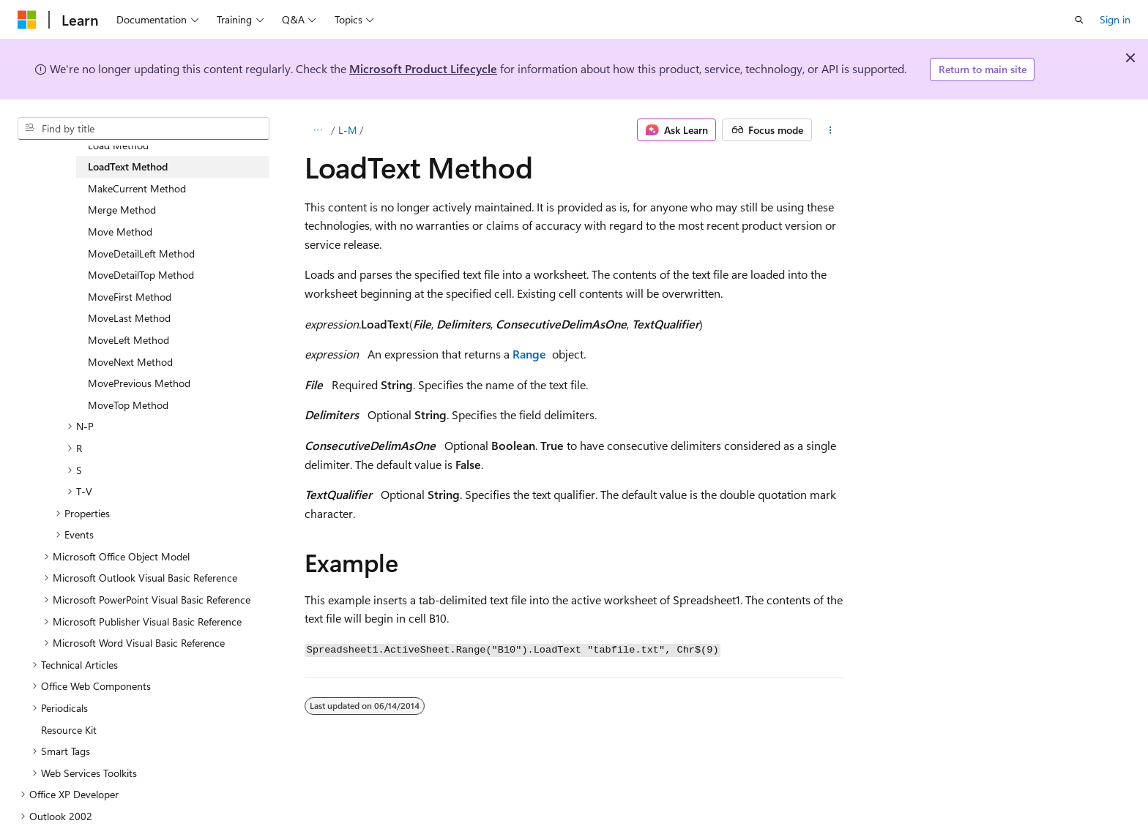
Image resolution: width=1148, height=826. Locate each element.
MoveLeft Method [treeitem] (128, 340)
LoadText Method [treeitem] (128, 166)
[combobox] (143, 128)
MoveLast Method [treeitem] (129, 318)
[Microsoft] (27, 19)
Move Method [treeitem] (120, 232)
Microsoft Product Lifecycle (423, 68)
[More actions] (830, 130)
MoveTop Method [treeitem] (128, 405)
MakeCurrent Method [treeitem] (137, 188)
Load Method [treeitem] (118, 145)
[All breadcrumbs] (317, 130)
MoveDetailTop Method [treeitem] (141, 275)
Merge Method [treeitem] (122, 210)
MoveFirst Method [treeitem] (129, 297)
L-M (347, 130)
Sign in (1115, 19)
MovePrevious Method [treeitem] (139, 383)
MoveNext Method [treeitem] (130, 362)
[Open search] (1079, 20)
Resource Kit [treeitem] (69, 730)
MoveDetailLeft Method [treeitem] (141, 253)
